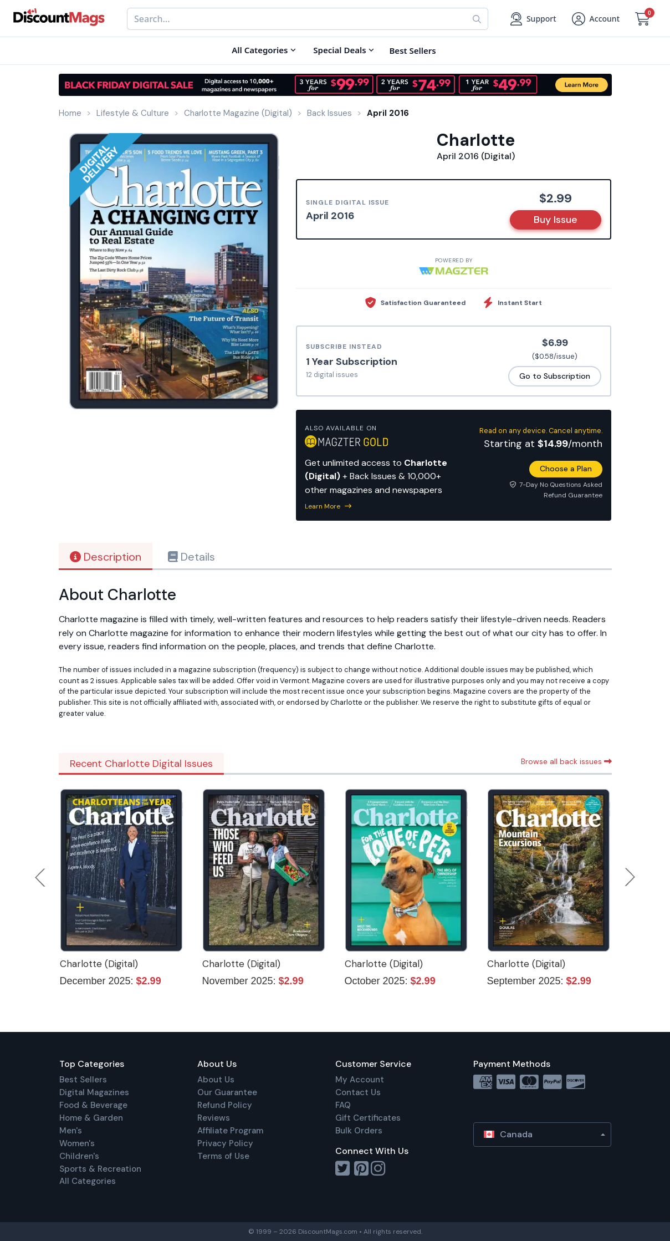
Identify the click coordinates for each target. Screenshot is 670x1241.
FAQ (343, 1105)
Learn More (328, 506)
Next (630, 877)
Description (105, 557)
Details (191, 557)
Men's (70, 1130)
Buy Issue (555, 219)
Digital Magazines (94, 1092)
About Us (215, 1079)
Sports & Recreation (100, 1168)
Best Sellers (83, 1079)
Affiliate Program (230, 1130)
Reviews (213, 1117)
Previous (41, 877)
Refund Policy (224, 1105)
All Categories (87, 1181)
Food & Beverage (93, 1105)
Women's (77, 1143)
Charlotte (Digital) (99, 964)
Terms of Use (223, 1156)
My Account (359, 1079)
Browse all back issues (566, 761)
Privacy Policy (225, 1143)
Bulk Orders (358, 1130)
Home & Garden (91, 1117)
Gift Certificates (368, 1117)
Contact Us (358, 1092)
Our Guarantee (227, 1092)
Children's (79, 1156)
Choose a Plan (566, 469)
